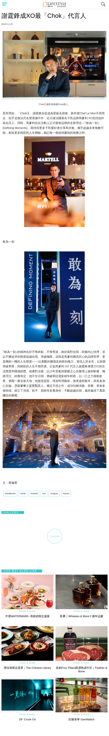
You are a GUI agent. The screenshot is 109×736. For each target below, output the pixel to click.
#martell (34, 493)
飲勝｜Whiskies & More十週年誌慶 (81, 616)
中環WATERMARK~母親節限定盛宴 (27, 616)
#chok (23, 493)
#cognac (54, 493)
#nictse (66, 493)
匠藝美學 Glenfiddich (81, 719)
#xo (44, 493)
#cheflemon (10, 493)
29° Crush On (27, 719)
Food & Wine (27, 611)
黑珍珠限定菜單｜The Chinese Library (27, 667)
